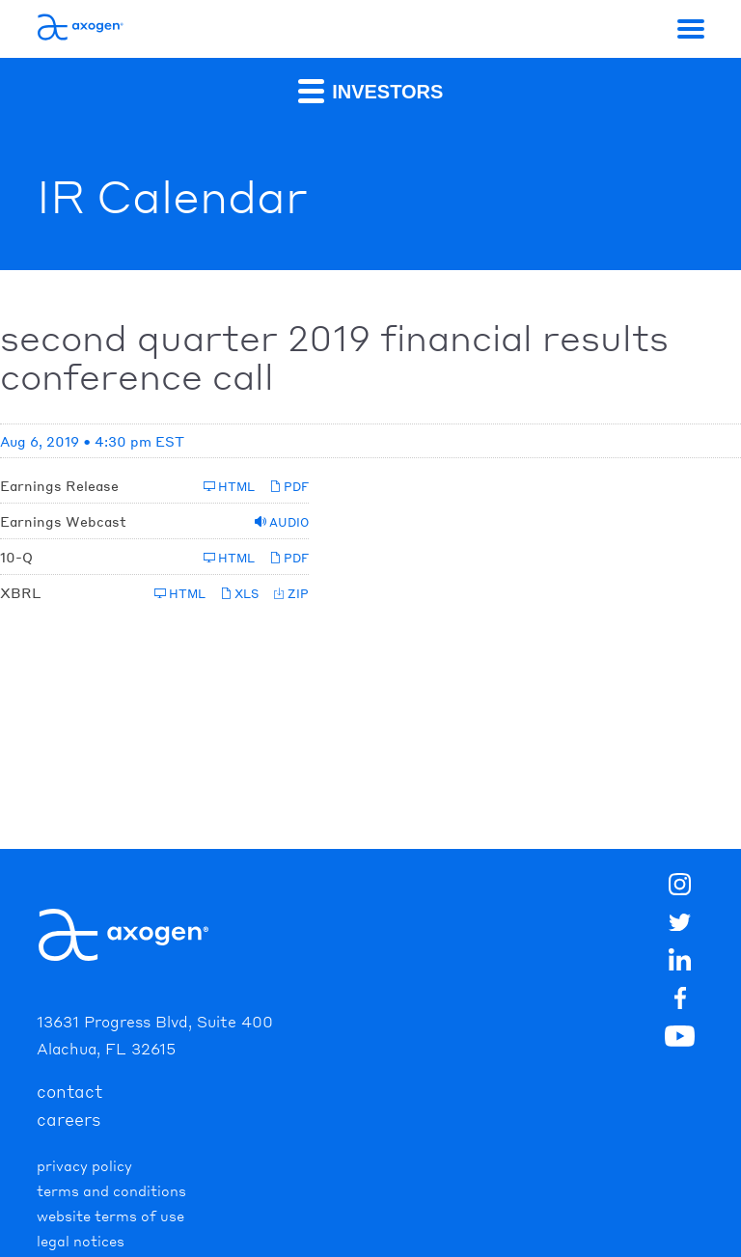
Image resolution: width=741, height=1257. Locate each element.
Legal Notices (80, 1240)
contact (69, 1091)
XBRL (20, 592)
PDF (289, 486)
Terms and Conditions (111, 1190)
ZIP (291, 594)
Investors (371, 90)
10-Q (16, 556)
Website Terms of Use (110, 1215)
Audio (282, 522)
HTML (229, 486)
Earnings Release (59, 485)
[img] (680, 1001)
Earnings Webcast (63, 521)
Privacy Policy (84, 1165)
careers (69, 1119)
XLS (239, 594)
